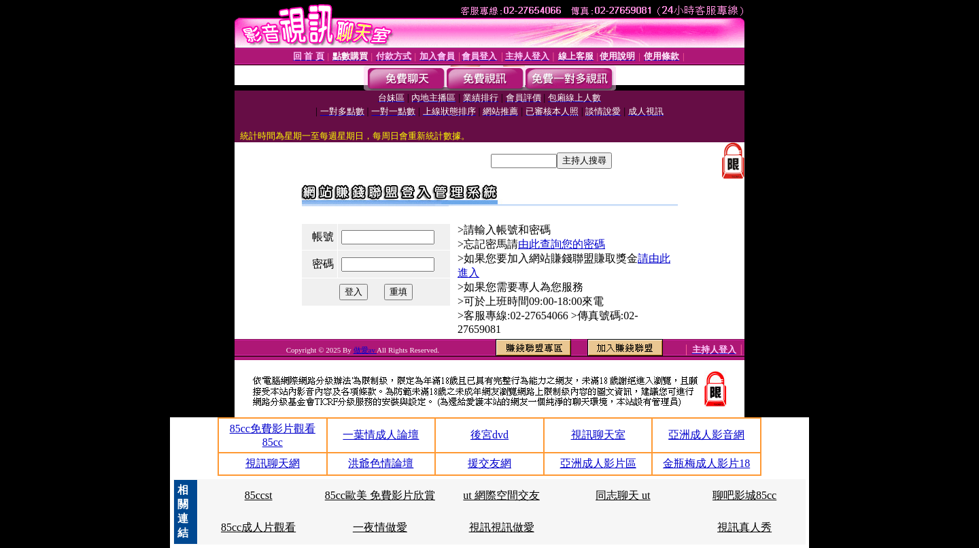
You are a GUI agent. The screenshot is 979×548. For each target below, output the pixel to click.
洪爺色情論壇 (380, 463)
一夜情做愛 (380, 527)
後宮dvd (489, 434)
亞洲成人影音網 (706, 434)
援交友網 (489, 463)
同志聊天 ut (623, 495)
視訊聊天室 (598, 434)
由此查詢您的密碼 (561, 244)
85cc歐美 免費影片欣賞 (380, 495)
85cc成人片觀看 (258, 527)
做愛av (365, 350)
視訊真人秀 (744, 527)
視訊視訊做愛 (501, 527)
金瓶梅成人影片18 (706, 463)
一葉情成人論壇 (381, 434)
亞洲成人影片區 (598, 463)
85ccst (259, 495)
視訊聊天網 (272, 463)
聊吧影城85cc (744, 495)
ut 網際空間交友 (501, 495)
